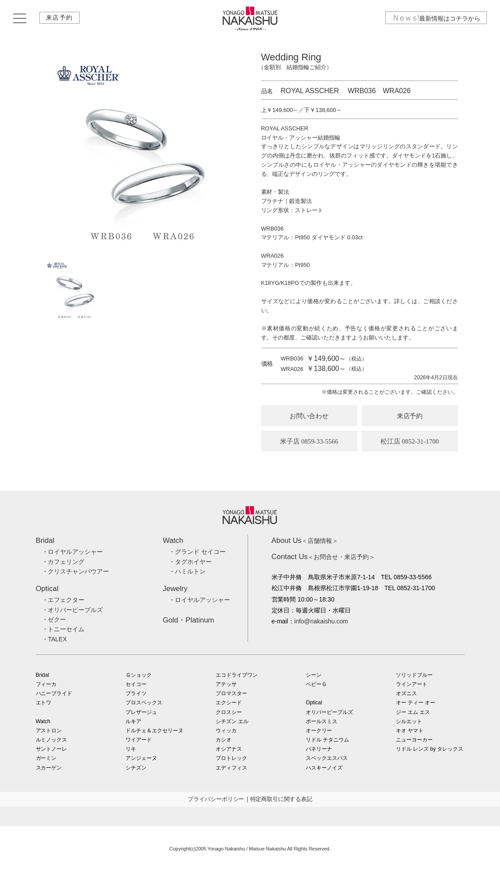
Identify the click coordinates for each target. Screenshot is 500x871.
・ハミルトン (187, 571)
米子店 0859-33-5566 (309, 441)
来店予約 (59, 18)
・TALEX (54, 639)
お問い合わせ (309, 416)
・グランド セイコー (197, 551)
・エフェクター (63, 599)
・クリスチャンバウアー (75, 571)
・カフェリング (63, 561)
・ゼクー (54, 619)
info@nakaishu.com (321, 621)
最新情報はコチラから (436, 18)
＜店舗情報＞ (305, 540)
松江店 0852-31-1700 (410, 441)
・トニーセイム (63, 629)
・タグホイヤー (190, 561)
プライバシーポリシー (216, 799)
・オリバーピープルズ (72, 609)
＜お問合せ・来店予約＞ (323, 556)
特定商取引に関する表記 (281, 799)
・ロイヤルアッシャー (72, 551)
